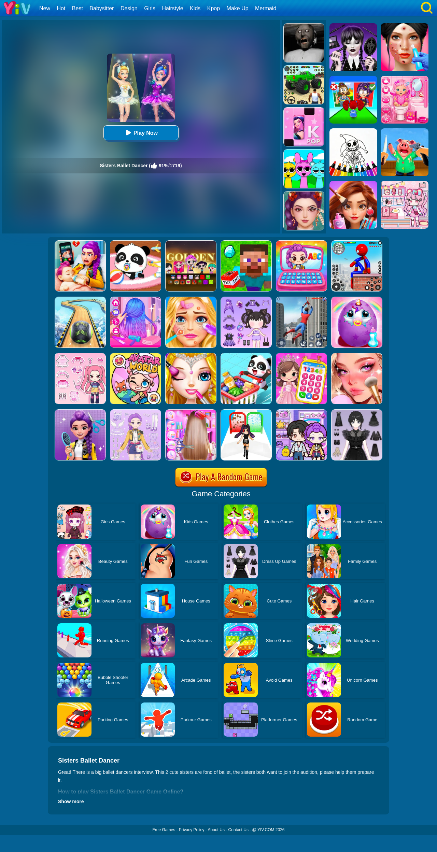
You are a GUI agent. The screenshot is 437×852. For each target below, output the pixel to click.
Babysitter (101, 8)
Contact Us (238, 829)
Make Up (238, 8)
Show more (71, 801)
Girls (149, 8)
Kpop (213, 8)
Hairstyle (172, 8)
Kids (195, 8)
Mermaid (265, 8)
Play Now (141, 132)
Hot (61, 8)
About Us (216, 829)
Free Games (163, 829)
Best (77, 8)
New (44, 8)
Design (129, 8)
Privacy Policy (192, 829)
